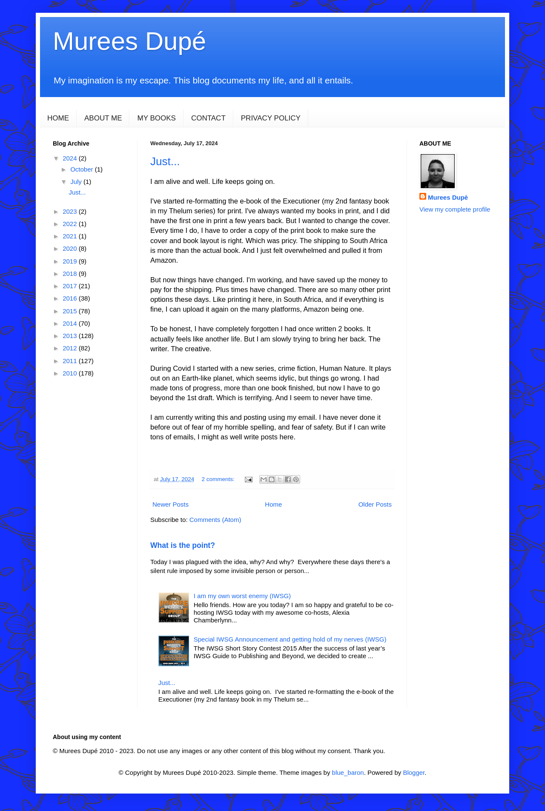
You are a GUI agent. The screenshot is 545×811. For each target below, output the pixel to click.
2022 (71, 223)
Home (273, 504)
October (82, 169)
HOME (58, 118)
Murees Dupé (129, 41)
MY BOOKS (156, 118)
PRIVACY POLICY (271, 118)
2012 (71, 348)
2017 (71, 285)
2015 (71, 311)
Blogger (414, 772)
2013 (71, 335)
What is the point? (182, 545)
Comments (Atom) (215, 519)
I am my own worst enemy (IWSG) (242, 595)
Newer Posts (170, 504)
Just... (165, 161)
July (76, 181)
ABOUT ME (103, 118)
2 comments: (219, 479)
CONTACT (208, 118)
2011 (71, 360)
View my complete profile (454, 209)
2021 (71, 236)
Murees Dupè (448, 197)
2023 (71, 211)
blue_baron (348, 772)
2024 (71, 158)
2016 (71, 298)
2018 (71, 273)
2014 (71, 323)
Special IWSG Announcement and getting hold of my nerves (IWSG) (290, 639)
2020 (71, 248)
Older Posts (375, 504)
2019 (71, 261)
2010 (71, 373)
